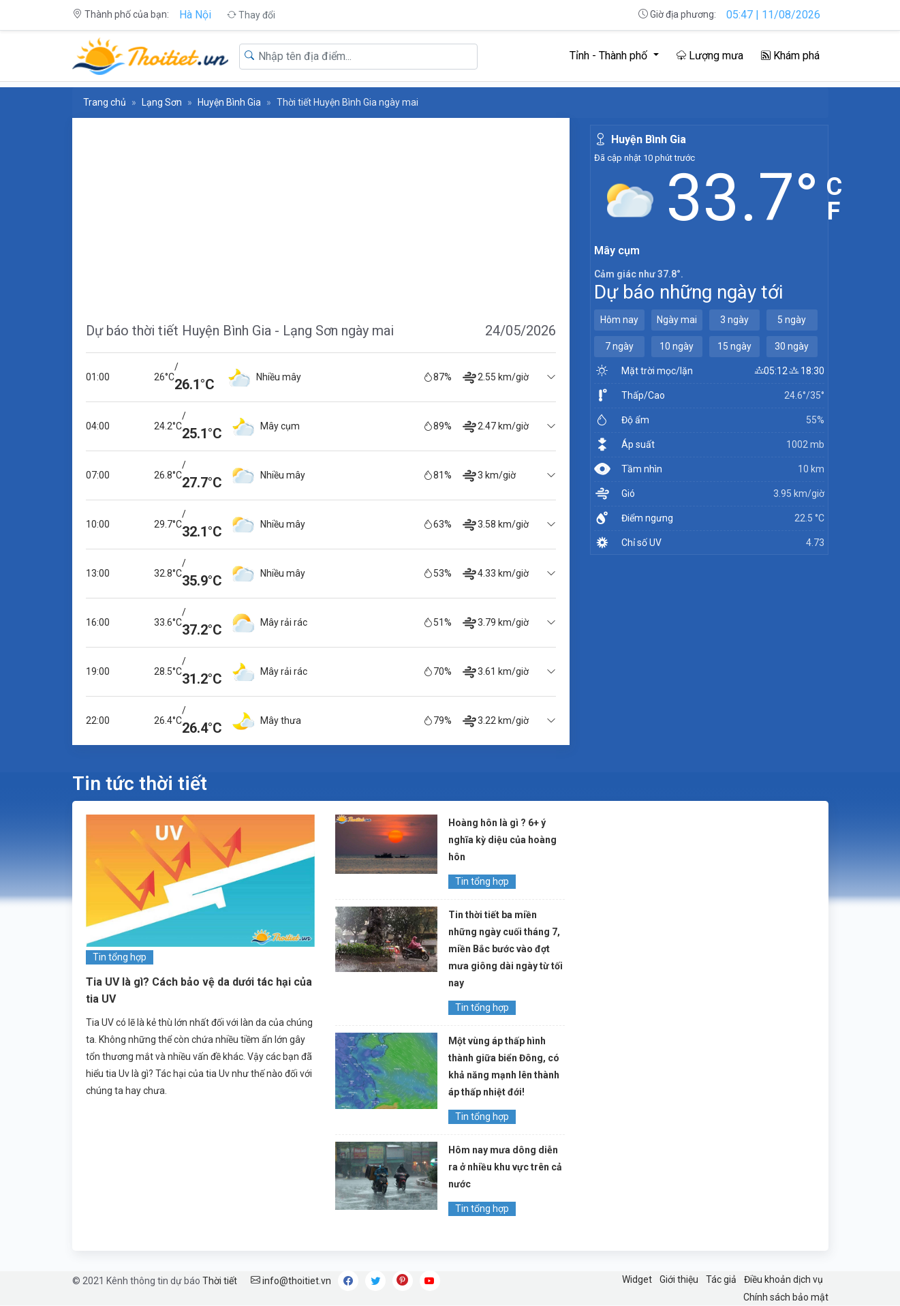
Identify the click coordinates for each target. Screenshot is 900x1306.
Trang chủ (104, 102)
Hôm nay (619, 319)
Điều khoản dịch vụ (783, 1279)
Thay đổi (251, 15)
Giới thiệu (679, 1279)
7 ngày (619, 346)
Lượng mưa (710, 55)
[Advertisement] (321, 213)
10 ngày (677, 346)
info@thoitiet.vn (291, 1280)
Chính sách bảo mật (785, 1297)
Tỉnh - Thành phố (610, 55)
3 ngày (734, 319)
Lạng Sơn (162, 102)
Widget (637, 1279)
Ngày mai (677, 319)
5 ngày (791, 319)
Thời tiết (219, 1280)
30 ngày (792, 346)
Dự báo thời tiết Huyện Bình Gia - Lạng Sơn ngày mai (240, 330)
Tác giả (721, 1279)
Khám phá (790, 55)
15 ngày (734, 346)
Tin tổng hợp (119, 957)
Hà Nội (195, 14)
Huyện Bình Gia (229, 102)
